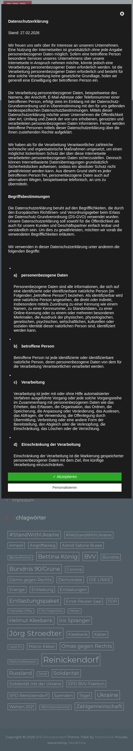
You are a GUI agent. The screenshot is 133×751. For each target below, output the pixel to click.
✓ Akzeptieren (65, 476)
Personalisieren (64, 487)
